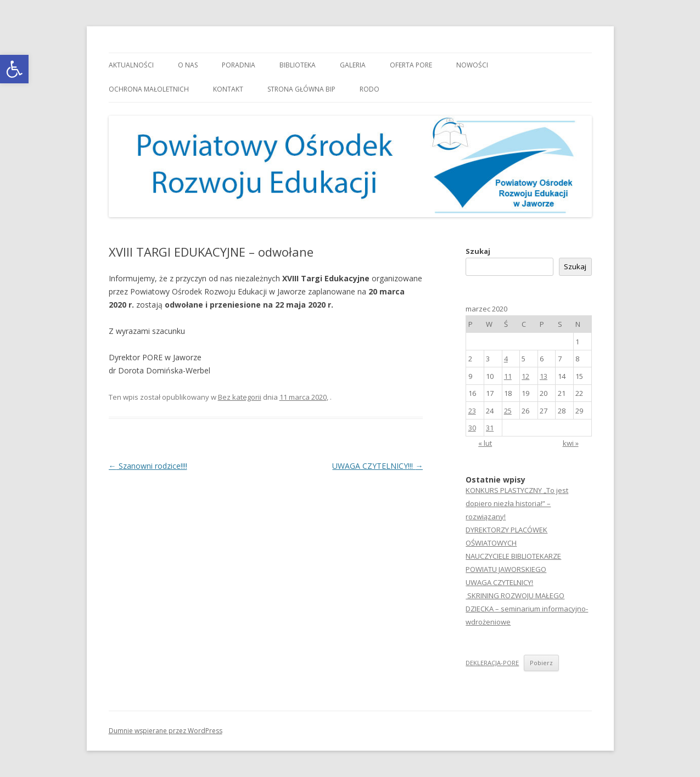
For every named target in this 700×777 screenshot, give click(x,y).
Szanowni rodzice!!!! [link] (148, 466)
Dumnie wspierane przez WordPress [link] (165, 730)
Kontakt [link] (228, 89)
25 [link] (508, 411)
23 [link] (472, 411)
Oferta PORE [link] (411, 65)
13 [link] (543, 376)
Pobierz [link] (541, 663)
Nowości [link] (472, 65)
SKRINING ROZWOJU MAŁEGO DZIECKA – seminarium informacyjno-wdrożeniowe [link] (527, 609)
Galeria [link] (353, 65)
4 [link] (506, 359)
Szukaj (478, 251)
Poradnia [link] (238, 65)
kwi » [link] (571, 443)
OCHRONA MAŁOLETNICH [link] (149, 89)
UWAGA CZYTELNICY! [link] (499, 582)
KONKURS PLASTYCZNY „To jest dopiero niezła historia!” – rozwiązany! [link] (517, 503)
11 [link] (508, 376)
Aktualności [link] (131, 65)
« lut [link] (485, 443)
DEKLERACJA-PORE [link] (492, 663)
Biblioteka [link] (297, 65)
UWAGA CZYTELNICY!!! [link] (377, 466)
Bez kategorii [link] (239, 397)
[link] (14, 69)
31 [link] (490, 428)
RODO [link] (369, 89)
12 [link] (525, 376)
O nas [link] (188, 65)
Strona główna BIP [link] (301, 89)
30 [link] (472, 428)
